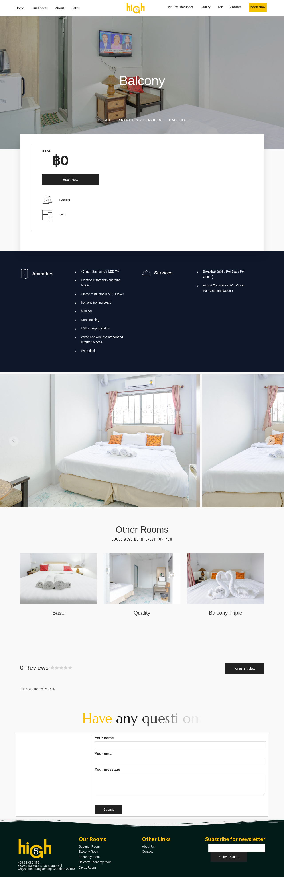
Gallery (205, 7)
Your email (180, 757)
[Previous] (14, 441)
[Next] (270, 441)
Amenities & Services (140, 120)
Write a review (244, 668)
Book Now (257, 7)
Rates (75, 8)
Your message (180, 781)
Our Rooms (39, 8)
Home (20, 8)
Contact (235, 7)
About (59, 8)
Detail (104, 120)
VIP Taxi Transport (180, 7)
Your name (180, 741)
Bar (220, 7)
